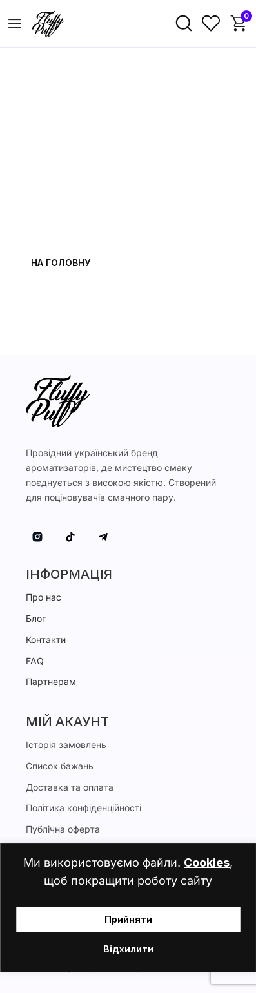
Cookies (207, 862)
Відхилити (128, 948)
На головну (60, 262)
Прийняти (128, 919)
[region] (128, 907)
